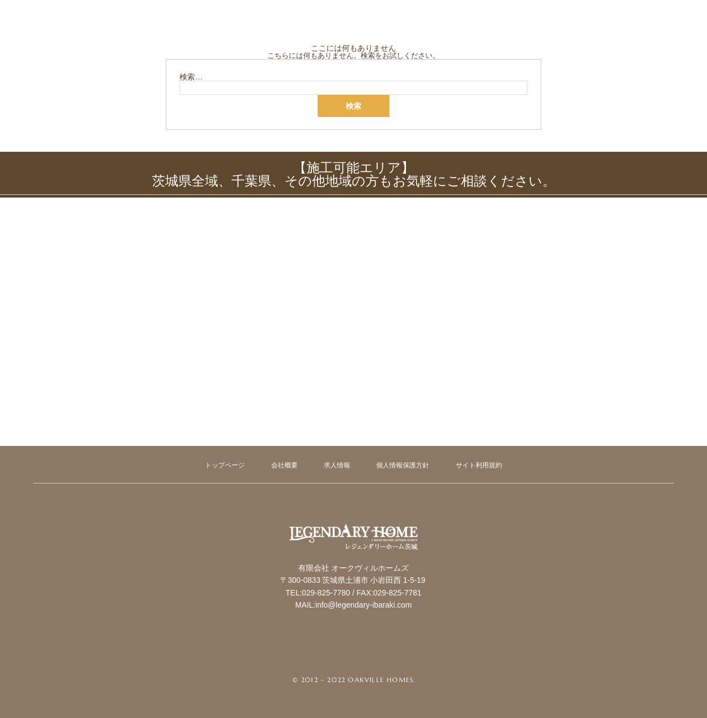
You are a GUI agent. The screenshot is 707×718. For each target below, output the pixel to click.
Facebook (327, 656)
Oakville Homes (380, 680)
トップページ (225, 465)
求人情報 (337, 465)
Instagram (353, 656)
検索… (191, 76)
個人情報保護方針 (402, 465)
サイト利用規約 (479, 465)
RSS (380, 656)
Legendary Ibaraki (353, 572)
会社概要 (284, 465)
